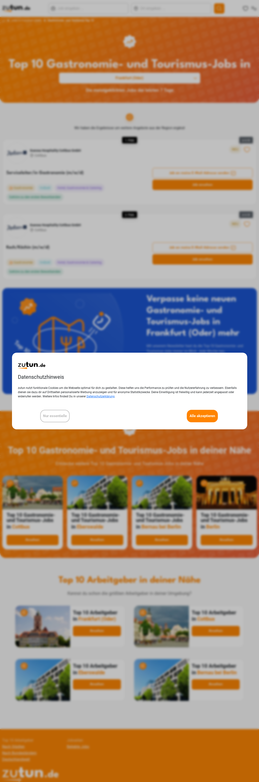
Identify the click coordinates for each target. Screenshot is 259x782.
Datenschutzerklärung (101, 396)
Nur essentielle (55, 416)
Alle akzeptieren (202, 416)
